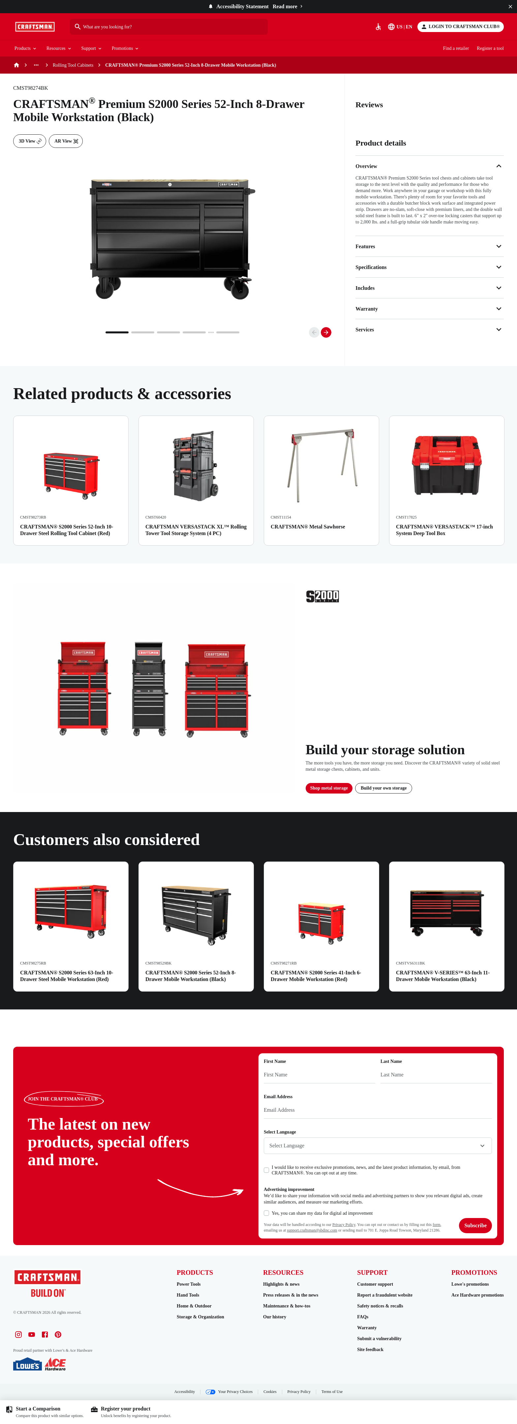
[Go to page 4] (194, 332)
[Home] (16, 65)
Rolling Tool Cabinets (73, 65)
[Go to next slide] (326, 332)
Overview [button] (429, 166)
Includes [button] (429, 288)
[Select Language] (400, 26)
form (436, 1224)
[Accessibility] (378, 26)
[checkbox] (266, 1170)
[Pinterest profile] (58, 1334)
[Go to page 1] (117, 332)
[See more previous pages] (36, 65)
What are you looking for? (103, 27)
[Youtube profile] (31, 1334)
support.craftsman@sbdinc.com (312, 1230)
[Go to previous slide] (314, 332)
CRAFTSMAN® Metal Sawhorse (308, 526)
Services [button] (429, 329)
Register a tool (490, 48)
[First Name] (319, 1075)
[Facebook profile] (45, 1334)
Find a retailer (456, 48)
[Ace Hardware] (55, 1364)
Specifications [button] (429, 267)
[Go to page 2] (142, 332)
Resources (59, 48)
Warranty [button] (429, 309)
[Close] (510, 6)
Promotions (126, 48)
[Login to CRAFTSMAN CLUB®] (460, 26)
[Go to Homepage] (35, 27)
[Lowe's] (27, 1364)
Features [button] (429, 246)
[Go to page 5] (227, 332)
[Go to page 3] (168, 332)
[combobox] (378, 1145)
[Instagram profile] (18, 1334)
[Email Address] (378, 1110)
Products (26, 48)
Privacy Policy (343, 1224)
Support (92, 48)
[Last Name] (436, 1075)
